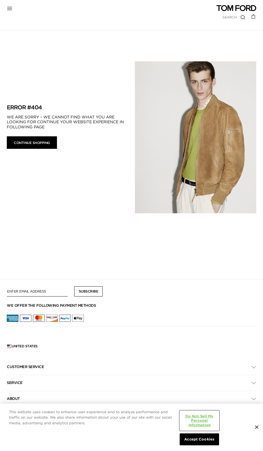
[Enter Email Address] (37, 291)
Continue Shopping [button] (32, 143)
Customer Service (25, 367)
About (13, 398)
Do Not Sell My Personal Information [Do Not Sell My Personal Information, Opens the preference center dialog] (199, 420)
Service (15, 383)
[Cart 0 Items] (253, 16)
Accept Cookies (199, 439)
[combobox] (207, 17)
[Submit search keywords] (242, 17)
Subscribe (88, 291)
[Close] (257, 427)
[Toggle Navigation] (11, 8)
